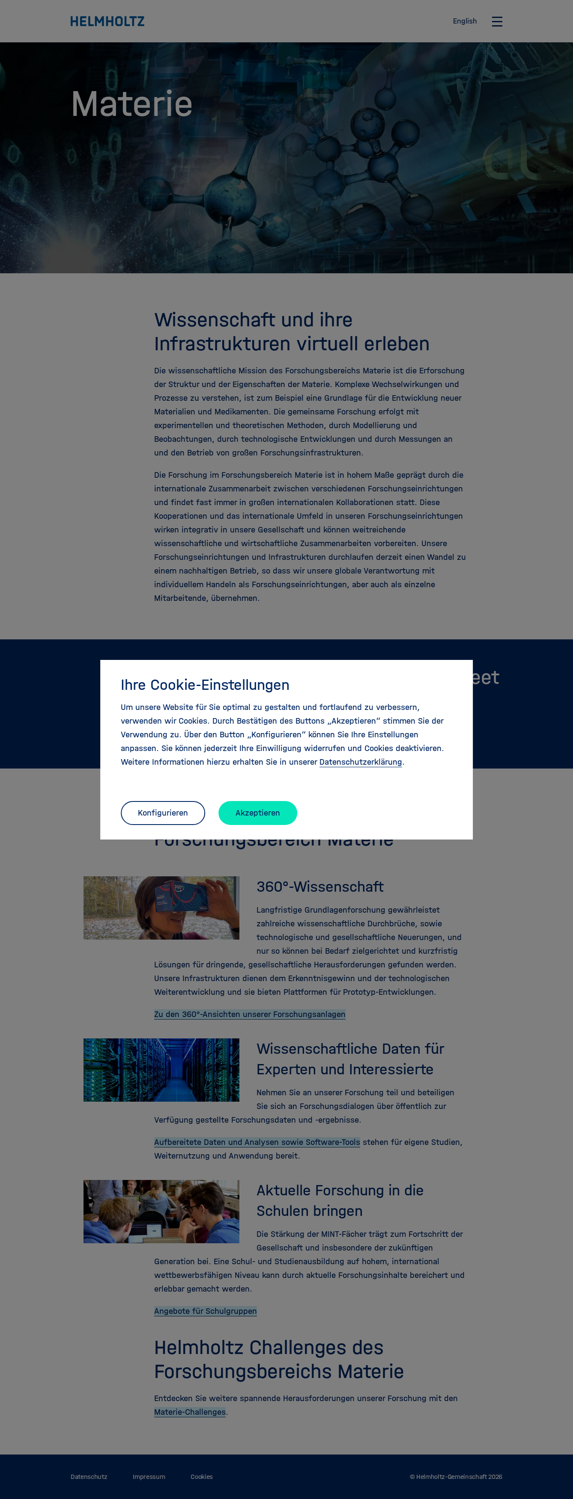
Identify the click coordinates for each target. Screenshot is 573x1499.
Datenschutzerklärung (360, 762)
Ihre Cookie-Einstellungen (205, 685)
